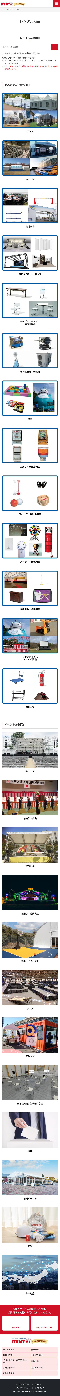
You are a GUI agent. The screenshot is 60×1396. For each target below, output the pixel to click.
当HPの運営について (23, 1384)
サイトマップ (39, 1388)
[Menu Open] (56, 3)
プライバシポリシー (23, 1388)
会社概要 (38, 1384)
